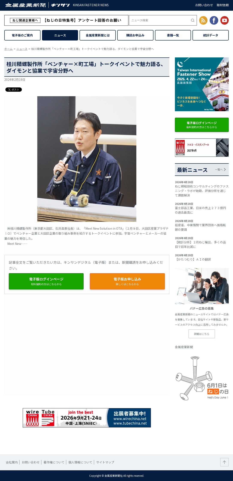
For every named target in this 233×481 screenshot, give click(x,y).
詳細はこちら (201, 334)
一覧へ (219, 169)
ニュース (60, 35)
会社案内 (12, 462)
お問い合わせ (204, 5)
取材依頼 (223, 5)
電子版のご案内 (22, 35)
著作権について (54, 462)
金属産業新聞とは (98, 35)
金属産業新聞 (184, 347)
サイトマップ (105, 462)
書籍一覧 (173, 35)
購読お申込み (135, 35)
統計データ (210, 35)
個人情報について (80, 462)
